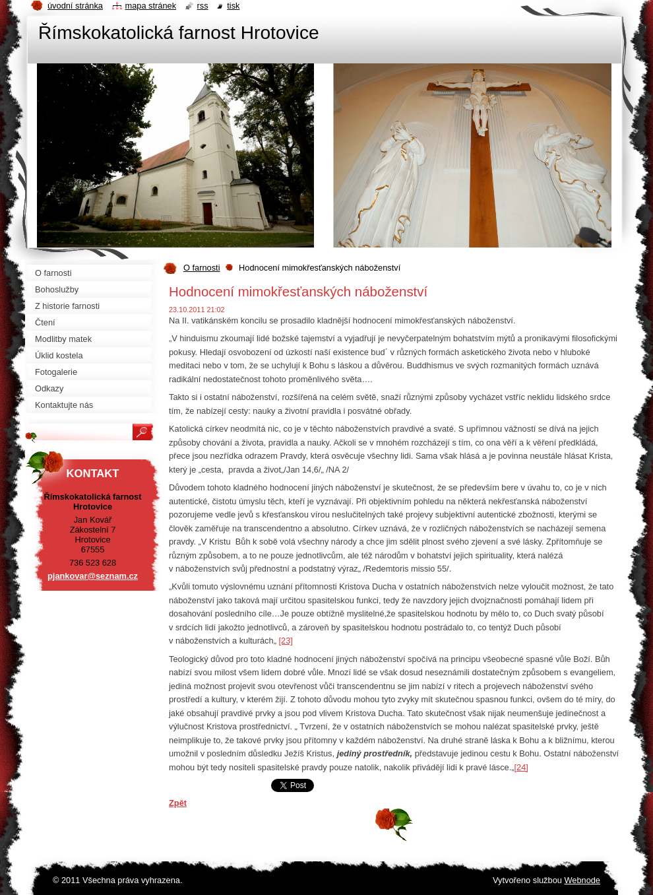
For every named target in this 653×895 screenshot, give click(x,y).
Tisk (233, 6)
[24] (521, 767)
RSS (202, 6)
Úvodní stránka (75, 6)
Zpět (178, 803)
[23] (285, 641)
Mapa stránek (151, 6)
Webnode (582, 880)
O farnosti (201, 268)
